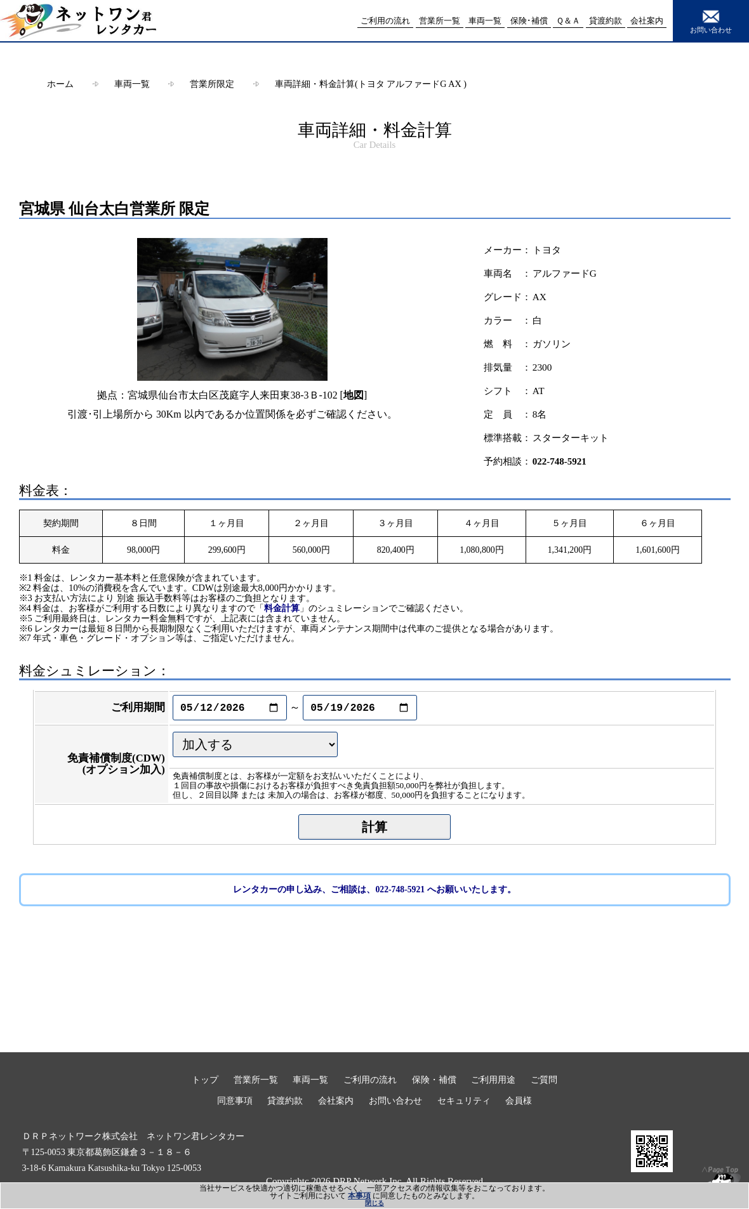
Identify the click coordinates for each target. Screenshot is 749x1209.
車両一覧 (132, 84)
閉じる (374, 1202)
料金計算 (282, 608)
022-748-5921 (560, 461)
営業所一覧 (256, 1079)
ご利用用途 (493, 1079)
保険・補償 (434, 1079)
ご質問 (544, 1079)
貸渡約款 (285, 1100)
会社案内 (336, 1100)
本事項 (359, 1195)
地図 (353, 395)
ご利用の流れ (370, 1079)
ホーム (60, 84)
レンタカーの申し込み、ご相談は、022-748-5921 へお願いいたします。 (374, 889)
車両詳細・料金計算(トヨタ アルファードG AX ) (371, 84)
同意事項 (235, 1100)
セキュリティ (464, 1100)
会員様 (518, 1100)
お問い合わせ (711, 20)
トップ (205, 1079)
